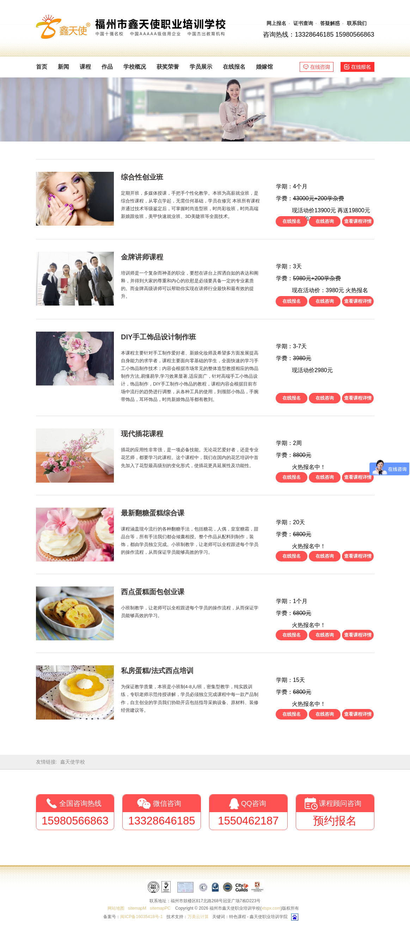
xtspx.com (271, 908)
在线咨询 (325, 221)
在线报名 (291, 221)
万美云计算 (198, 916)
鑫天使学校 (72, 762)
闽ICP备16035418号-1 (141, 916)
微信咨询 (167, 803)
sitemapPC (160, 908)
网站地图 (116, 908)
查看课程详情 (358, 221)
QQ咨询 (253, 803)
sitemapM (137, 908)
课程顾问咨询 (340, 803)
